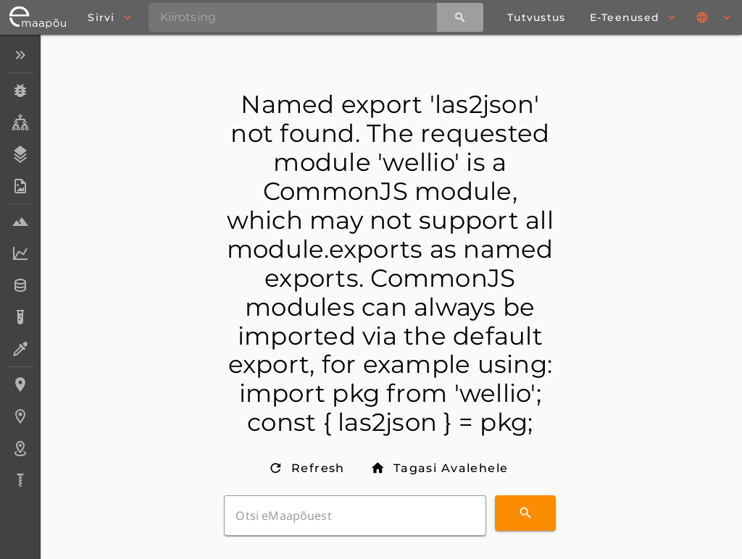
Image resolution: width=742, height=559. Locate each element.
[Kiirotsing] (460, 17)
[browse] (109, 17)
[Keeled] (714, 17)
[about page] (536, 17)
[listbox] (20, 269)
